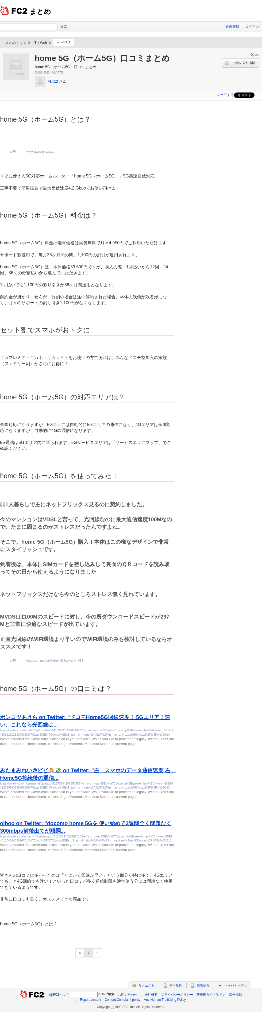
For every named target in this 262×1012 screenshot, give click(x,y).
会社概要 (151, 994)
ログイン (252, 27)
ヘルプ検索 (106, 994)
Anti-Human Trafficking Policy (165, 1000)
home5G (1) (63, 42)
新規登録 (232, 27)
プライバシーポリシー (177, 994)
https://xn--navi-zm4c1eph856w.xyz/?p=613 (54, 660)
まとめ (40, 11)
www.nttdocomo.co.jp (40, 151)
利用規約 (175, 985)
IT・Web (40, 43)
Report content (90, 1000)
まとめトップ (15, 43)
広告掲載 (235, 994)
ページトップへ (235, 985)
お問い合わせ (127, 994)
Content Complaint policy (122, 1000)
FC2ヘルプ (61, 994)
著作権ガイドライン (210, 994)
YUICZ (53, 82)
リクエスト (146, 985)
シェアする (225, 95)
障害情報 (203, 985)
